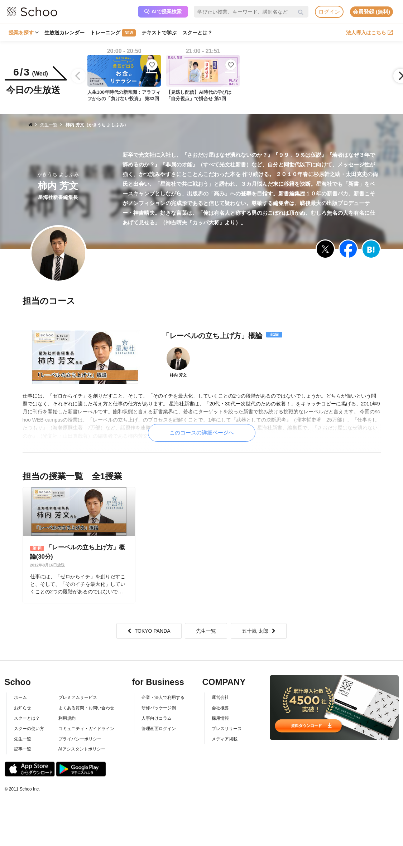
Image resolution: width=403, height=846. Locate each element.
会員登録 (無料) (371, 12)
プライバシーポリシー (79, 739)
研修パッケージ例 (158, 707)
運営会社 (220, 697)
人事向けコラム (156, 718)
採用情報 (220, 718)
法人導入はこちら (369, 32)
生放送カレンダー (64, 32)
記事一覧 (22, 749)
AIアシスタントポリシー (81, 749)
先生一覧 (206, 631)
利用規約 (67, 718)
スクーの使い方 (29, 728)
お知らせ (22, 707)
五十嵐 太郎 (258, 631)
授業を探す (24, 32)
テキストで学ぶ (159, 32)
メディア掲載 (225, 739)
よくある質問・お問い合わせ (86, 707)
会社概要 (220, 707)
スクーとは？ (197, 32)
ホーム (20, 697)
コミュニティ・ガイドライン (86, 728)
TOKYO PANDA (149, 631)
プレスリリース (227, 728)
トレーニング (113, 33)
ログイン (329, 12)
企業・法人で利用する (162, 697)
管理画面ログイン (158, 728)
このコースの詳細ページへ (201, 432)
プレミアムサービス (77, 697)
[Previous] (78, 76)
